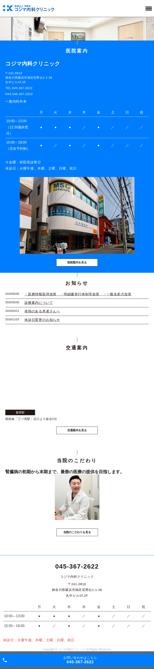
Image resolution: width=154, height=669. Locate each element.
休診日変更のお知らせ (42, 320)
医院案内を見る (77, 262)
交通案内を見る (77, 430)
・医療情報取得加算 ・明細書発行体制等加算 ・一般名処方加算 (77, 294)
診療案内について (38, 303)
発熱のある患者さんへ (42, 311)
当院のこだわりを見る (77, 532)
